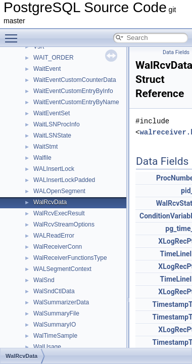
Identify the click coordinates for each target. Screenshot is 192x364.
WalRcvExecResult (59, 213)
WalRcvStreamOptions (63, 224)
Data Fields (176, 52)
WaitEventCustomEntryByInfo (73, 91)
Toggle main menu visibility (13, 34)
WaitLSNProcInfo (56, 124)
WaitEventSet (51, 113)
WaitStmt (45, 146)
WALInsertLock (53, 168)
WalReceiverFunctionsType (70, 257)
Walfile (42, 157)
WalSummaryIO (54, 324)
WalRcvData (50, 202)
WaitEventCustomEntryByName (76, 102)
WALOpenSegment (59, 191)
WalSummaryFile (56, 313)
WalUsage (47, 346)
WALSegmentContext (62, 268)
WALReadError (53, 235)
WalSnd (44, 280)
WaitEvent (47, 68)
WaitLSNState (52, 135)
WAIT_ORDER (53, 57)
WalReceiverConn (57, 246)
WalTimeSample (55, 335)
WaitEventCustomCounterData (74, 79)
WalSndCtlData (54, 291)
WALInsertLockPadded (64, 180)
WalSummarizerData (61, 302)
